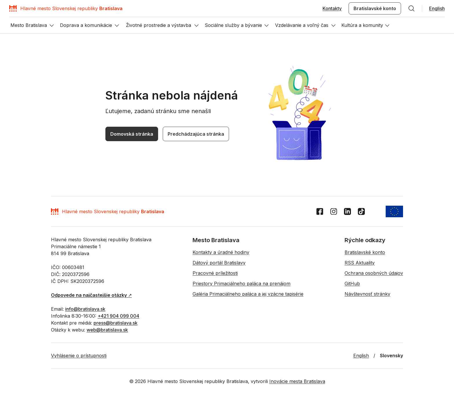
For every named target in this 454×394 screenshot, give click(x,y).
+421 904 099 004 (107, 366)
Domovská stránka (19, 288)
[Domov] (49, 13)
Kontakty (11, 21)
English (9, 26)
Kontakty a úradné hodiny (26, 391)
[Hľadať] (57, 21)
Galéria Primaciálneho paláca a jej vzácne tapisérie (263, 391)
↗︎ (37, 356)
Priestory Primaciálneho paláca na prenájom (176, 391)
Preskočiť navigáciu (21, 5)
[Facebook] (6, 314)
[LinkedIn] (20, 314)
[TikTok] (27, 314)
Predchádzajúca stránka (60, 289)
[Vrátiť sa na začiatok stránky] (8, 296)
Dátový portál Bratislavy (73, 391)
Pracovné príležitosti (115, 391)
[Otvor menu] (8, 243)
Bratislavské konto (37, 21)
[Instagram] (13, 314)
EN (5, 227)
